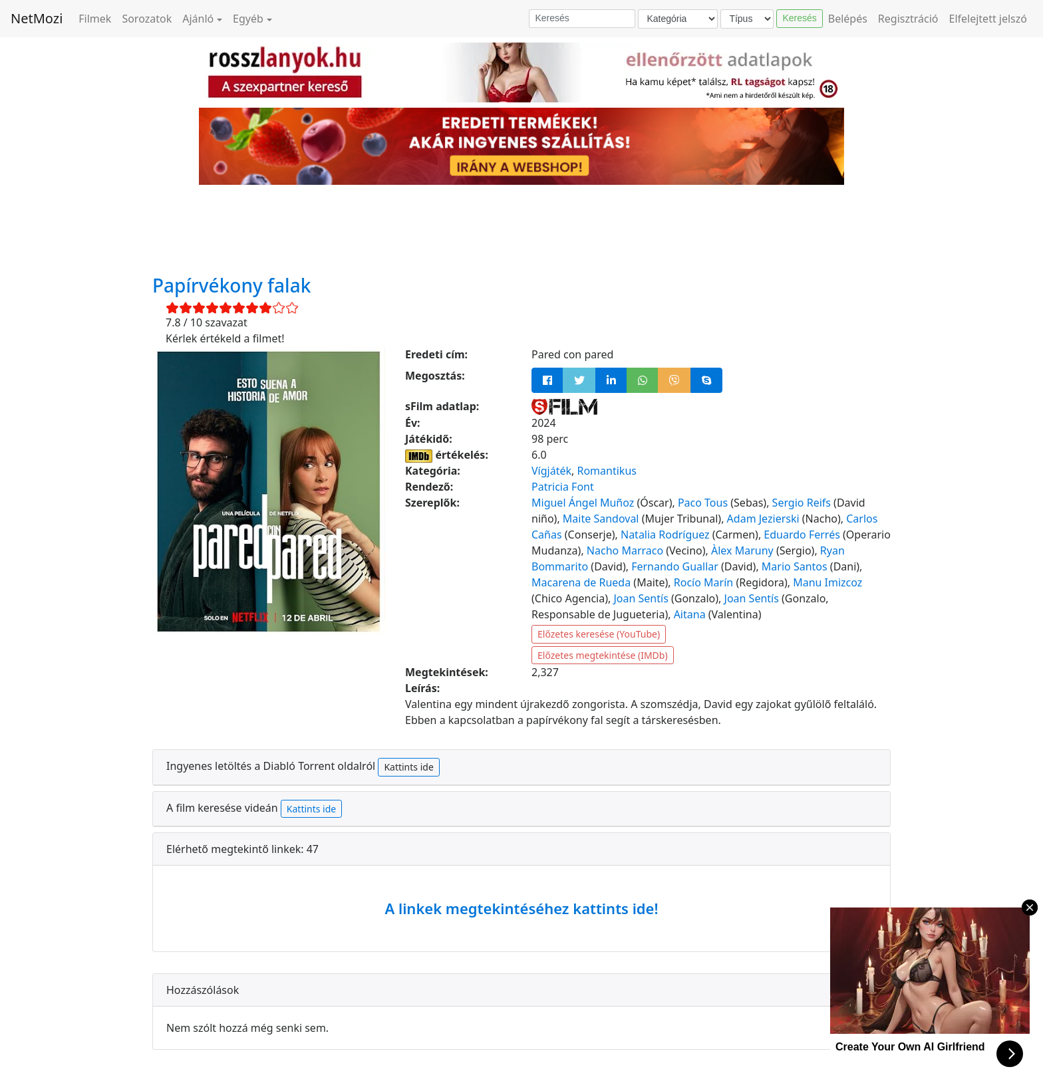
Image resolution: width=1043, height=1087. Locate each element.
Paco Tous (703, 502)
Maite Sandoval (601, 518)
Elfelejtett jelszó (988, 18)
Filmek (94, 18)
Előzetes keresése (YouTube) (598, 634)
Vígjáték (551, 470)
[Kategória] (678, 19)
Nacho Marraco (625, 550)
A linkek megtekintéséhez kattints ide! (521, 908)
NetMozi (37, 18)
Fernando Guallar (674, 566)
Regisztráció (908, 18)
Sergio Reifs (801, 502)
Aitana (690, 614)
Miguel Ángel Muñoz (582, 502)
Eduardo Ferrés (801, 534)
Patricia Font (562, 486)
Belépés (847, 18)
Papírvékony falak (231, 285)
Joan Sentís (640, 598)
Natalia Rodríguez (665, 534)
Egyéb (248, 18)
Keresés (799, 18)
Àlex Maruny (742, 550)
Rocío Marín (703, 582)
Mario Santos (794, 566)
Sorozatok (147, 18)
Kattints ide (408, 767)
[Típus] (747, 19)
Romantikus (606, 470)
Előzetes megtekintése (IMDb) (602, 655)
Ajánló (198, 18)
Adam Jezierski (763, 518)
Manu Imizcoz (827, 582)
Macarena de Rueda (581, 582)
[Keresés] (582, 18)
